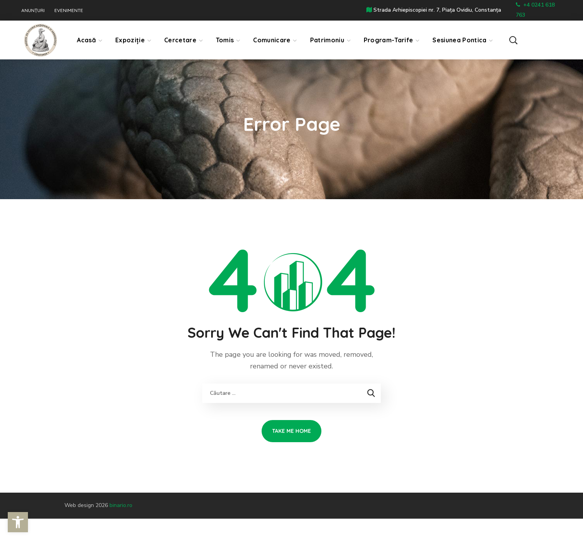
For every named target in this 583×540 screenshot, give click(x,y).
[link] (18, 522)
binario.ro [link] (120, 505)
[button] (543, 39)
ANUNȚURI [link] (33, 10)
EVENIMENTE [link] (68, 10)
